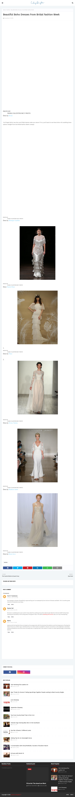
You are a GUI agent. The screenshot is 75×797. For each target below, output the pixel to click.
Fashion (8, 9)
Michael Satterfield (32, 785)
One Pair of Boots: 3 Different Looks (21, 730)
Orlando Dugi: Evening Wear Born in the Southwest (25, 723)
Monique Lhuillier (14, 220)
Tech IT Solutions (12, 596)
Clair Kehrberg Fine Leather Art (19, 684)
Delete (12, 604)
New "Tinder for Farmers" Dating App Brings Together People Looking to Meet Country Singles (37, 692)
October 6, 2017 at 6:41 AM (12, 597)
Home (4, 9)
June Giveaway (15, 700)
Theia (10, 354)
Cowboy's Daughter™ (16, 794)
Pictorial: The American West (36, 783)
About (71, 794)
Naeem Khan (11, 287)
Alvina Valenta (13, 423)
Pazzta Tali (10, 608)
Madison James (13, 489)
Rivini (10, 115)
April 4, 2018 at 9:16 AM (12, 622)
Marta (9, 620)
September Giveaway (16, 707)
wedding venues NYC (48, 614)
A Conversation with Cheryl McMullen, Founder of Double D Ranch (29, 745)
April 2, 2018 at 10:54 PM (12, 610)
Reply (9, 604)
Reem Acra (12, 554)
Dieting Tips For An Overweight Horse (21, 738)
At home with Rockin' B (17, 753)
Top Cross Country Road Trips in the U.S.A (22, 715)
